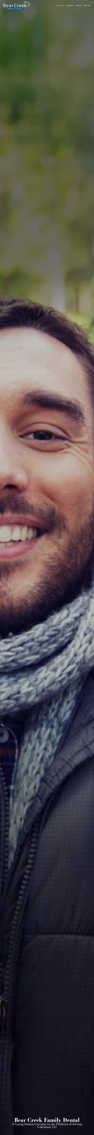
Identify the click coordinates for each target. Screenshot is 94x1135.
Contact (78, 5)
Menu (87, 5)
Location (69, 5)
